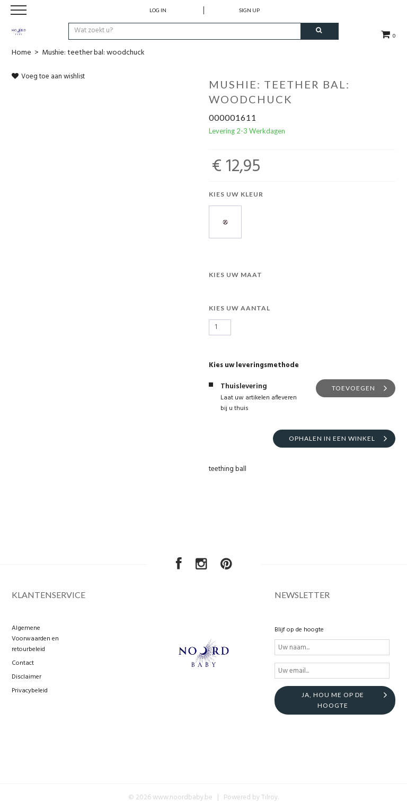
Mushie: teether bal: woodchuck (93, 53)
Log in (157, 10)
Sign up (249, 10)
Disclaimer (26, 677)
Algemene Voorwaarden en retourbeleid (35, 639)
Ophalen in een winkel (332, 438)
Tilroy (269, 797)
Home (21, 53)
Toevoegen (353, 388)
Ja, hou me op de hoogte (333, 700)
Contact (23, 663)
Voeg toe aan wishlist (48, 76)
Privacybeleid (30, 690)
